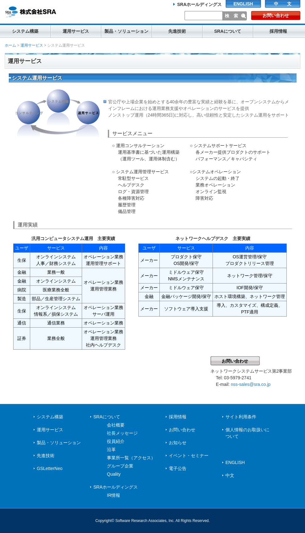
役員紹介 (116, 441)
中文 (229, 475)
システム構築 (25, 31)
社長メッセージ (122, 433)
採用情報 (278, 31)
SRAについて (227, 31)
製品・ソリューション (126, 31)
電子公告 (177, 468)
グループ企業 (120, 465)
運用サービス (76, 31)
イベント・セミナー (188, 455)
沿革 (111, 449)
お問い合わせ (276, 15)
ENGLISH (243, 3)
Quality (114, 474)
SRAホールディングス (199, 4)
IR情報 (113, 495)
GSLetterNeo (50, 468)
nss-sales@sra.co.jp (250, 384)
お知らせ (177, 442)
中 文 (282, 3)
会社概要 (116, 424)
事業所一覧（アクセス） (131, 457)
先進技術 (177, 31)
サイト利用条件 (240, 416)
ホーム (10, 45)
